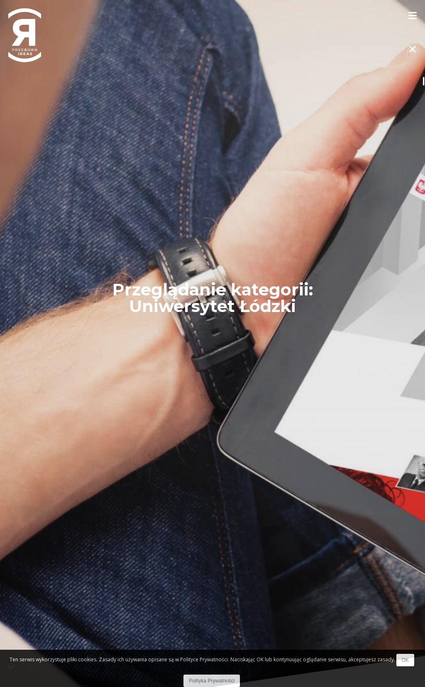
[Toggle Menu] (412, 15)
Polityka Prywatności (211, 681)
